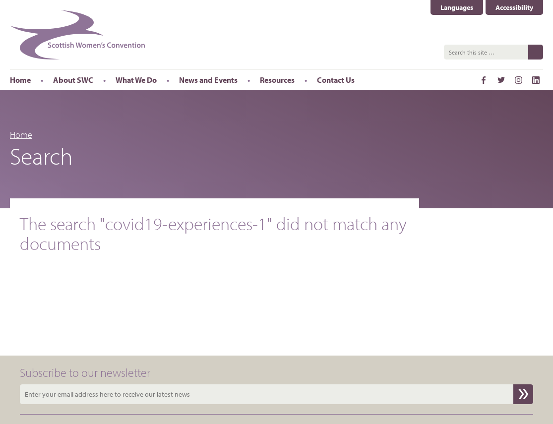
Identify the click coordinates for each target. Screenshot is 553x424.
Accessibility (514, 7)
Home (21, 134)
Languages (456, 7)
